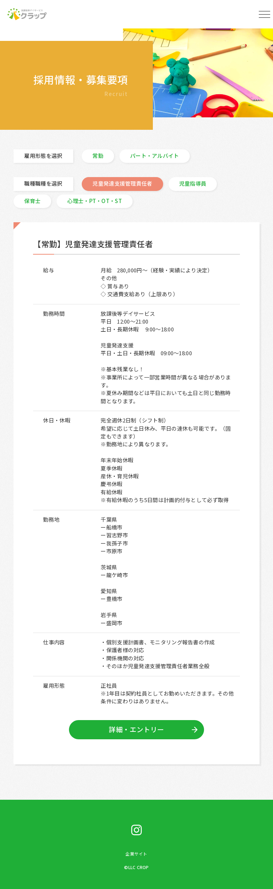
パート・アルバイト (154, 155)
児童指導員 (193, 183)
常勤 (97, 155)
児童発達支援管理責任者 (122, 183)
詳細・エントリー (136, 729)
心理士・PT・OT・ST (94, 200)
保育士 (32, 200)
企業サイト (136, 854)
